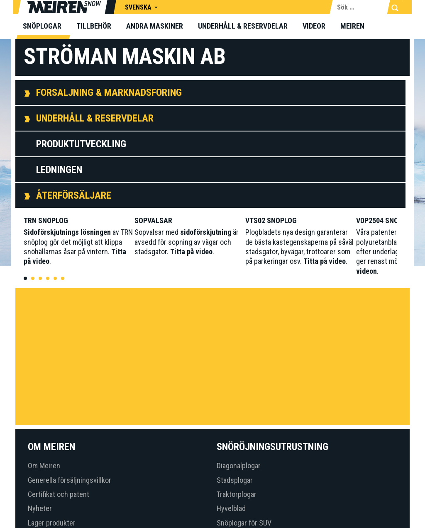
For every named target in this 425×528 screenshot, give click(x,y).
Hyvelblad (231, 508)
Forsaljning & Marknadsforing (109, 92)
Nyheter (40, 508)
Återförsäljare (73, 195)
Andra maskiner (154, 26)
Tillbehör (93, 26)
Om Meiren (44, 465)
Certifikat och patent (58, 494)
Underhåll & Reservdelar (243, 26)
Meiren (352, 26)
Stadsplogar (235, 480)
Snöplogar (42, 26)
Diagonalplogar (239, 465)
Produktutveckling (81, 144)
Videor (314, 26)
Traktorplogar (236, 494)
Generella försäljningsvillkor (69, 480)
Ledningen (59, 169)
